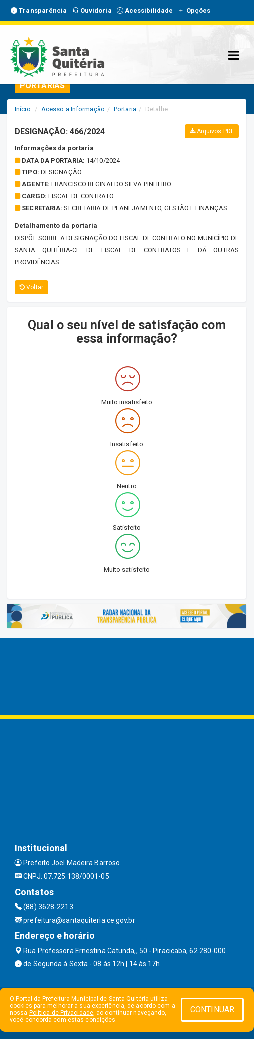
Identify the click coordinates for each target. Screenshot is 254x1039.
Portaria (125, 109)
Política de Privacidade (62, 1012)
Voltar (32, 287)
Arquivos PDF (212, 131)
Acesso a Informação (73, 109)
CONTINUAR (212, 1009)
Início (23, 109)
